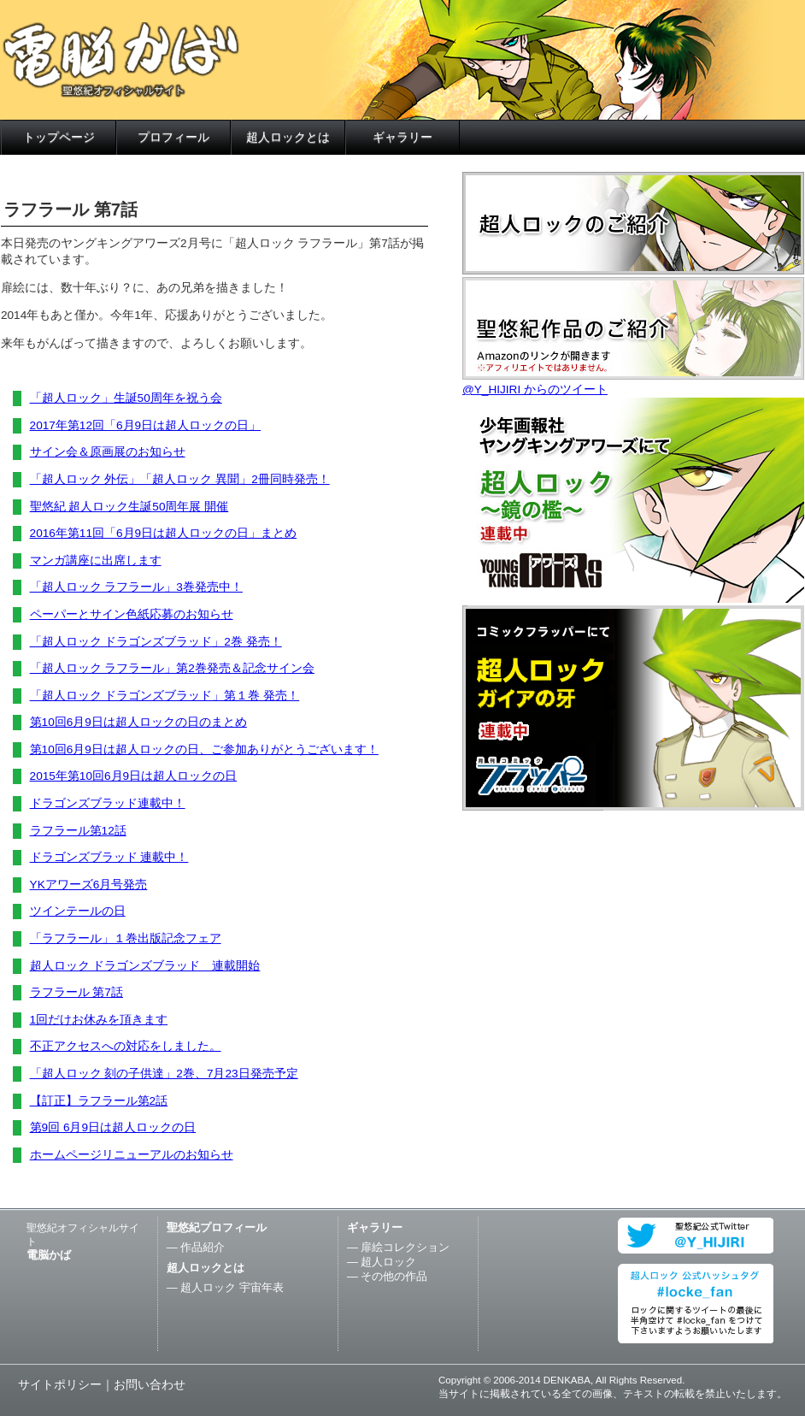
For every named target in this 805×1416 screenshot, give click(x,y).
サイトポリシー (60, 1384)
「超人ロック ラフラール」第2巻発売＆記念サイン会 (172, 668)
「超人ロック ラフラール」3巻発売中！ (136, 587)
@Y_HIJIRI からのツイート (535, 389)
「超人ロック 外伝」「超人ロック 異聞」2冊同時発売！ (180, 479)
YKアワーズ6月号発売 (89, 884)
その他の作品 (394, 1276)
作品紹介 (202, 1247)
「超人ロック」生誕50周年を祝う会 (126, 398)
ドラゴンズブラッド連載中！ (107, 803)
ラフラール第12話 (78, 830)
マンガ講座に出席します (96, 560)
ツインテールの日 (78, 911)
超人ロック (388, 1261)
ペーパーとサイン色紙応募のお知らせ (131, 614)
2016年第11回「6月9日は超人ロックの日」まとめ (163, 533)
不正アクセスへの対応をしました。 (125, 1046)
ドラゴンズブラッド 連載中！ (109, 857)
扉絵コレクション (405, 1247)
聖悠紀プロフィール (217, 1227)
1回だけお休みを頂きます (99, 1019)
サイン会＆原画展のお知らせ (107, 451)
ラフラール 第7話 (76, 992)
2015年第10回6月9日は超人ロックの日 (133, 776)
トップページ (59, 137)
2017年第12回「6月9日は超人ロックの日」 (145, 425)
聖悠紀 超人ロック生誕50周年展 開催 (129, 506)
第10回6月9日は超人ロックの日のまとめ (138, 722)
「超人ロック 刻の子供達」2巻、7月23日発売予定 (164, 1073)
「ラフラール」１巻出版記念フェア (125, 938)
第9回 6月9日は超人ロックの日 (113, 1127)
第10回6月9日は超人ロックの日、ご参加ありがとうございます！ (204, 749)
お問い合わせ (149, 1384)
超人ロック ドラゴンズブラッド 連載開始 (145, 965)
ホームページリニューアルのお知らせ (131, 1154)
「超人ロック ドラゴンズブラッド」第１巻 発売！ (165, 695)
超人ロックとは (288, 137)
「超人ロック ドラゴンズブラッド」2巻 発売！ (156, 641)
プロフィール (173, 137)
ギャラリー (402, 137)
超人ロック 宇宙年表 (232, 1287)
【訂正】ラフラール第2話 (99, 1100)
